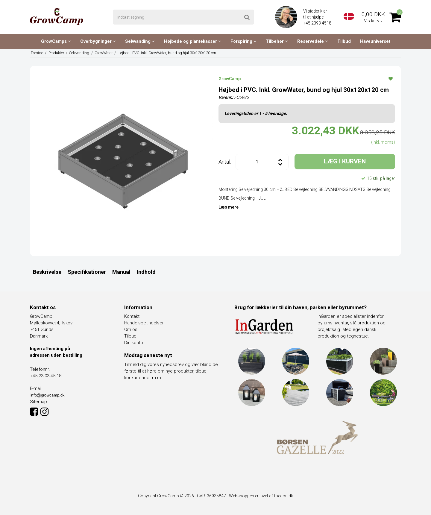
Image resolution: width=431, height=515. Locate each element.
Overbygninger (98, 41)
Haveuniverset (375, 41)
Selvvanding (140, 41)
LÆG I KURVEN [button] (345, 161)
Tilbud (344, 41)
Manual (121, 272)
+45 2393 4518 (317, 23)
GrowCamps (56, 41)
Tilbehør (277, 41)
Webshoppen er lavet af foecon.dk (261, 495)
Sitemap (38, 401)
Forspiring (243, 41)
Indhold (146, 272)
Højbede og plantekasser (192, 41)
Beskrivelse (47, 272)
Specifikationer (87, 272)
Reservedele (312, 41)
